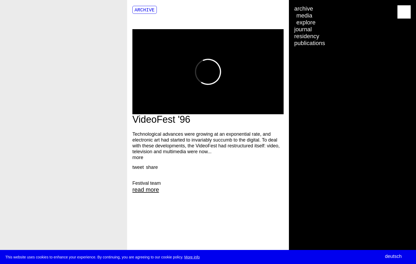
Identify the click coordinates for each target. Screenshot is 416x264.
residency (306, 36)
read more (145, 189)
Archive (145, 10)
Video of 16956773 (208, 71)
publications (309, 43)
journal (303, 29)
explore (305, 22)
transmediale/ (20, 12)
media (304, 15)
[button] (138, 167)
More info (192, 257)
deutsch (393, 256)
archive (303, 8)
